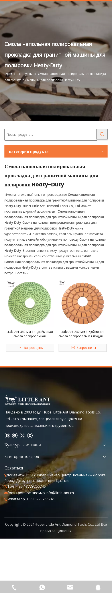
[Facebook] (7, 435)
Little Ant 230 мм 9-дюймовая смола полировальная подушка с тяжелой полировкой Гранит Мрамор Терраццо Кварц (82, 333)
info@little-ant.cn (59, 492)
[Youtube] (15, 435)
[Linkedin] (30, 435)
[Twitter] (22, 435)
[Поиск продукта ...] (50, 135)
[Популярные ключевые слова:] (102, 134)
